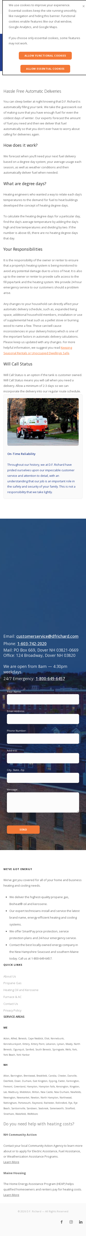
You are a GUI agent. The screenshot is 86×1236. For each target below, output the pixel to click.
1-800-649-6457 (50, 678)
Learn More (11, 1162)
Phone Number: (17, 730)
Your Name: (14, 691)
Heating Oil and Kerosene (21, 990)
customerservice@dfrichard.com (47, 636)
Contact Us (10, 1004)
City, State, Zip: (16, 770)
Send (23, 829)
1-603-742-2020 (32, 643)
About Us (9, 976)
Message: (12, 789)
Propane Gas (12, 983)
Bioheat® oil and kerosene (28, 904)
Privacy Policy (12, 1010)
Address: (12, 750)
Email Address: (16, 711)
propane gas (59, 897)
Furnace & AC (12, 997)
